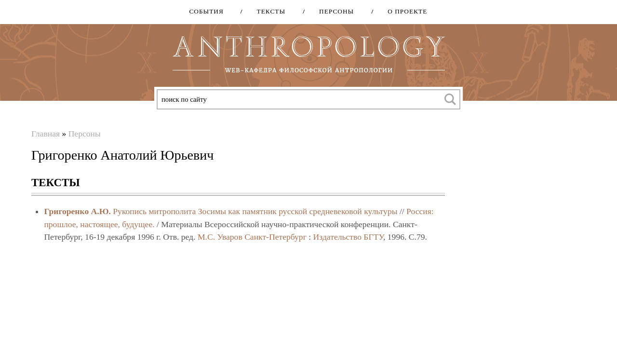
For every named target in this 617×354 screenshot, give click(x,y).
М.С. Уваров (220, 237)
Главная (45, 133)
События (206, 11)
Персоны (333, 11)
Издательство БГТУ (348, 237)
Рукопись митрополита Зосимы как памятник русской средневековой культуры (255, 211)
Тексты (268, 11)
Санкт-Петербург (275, 237)
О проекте (404, 11)
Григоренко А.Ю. (77, 211)
